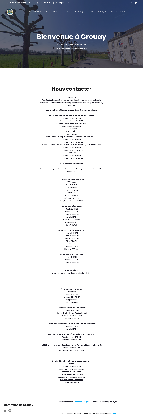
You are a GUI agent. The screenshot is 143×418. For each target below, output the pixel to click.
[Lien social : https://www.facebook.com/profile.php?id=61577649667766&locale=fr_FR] (131, 3)
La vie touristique (76, 12)
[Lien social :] (135, 3)
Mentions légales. (83, 402)
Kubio (114, 413)
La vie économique (97, 12)
